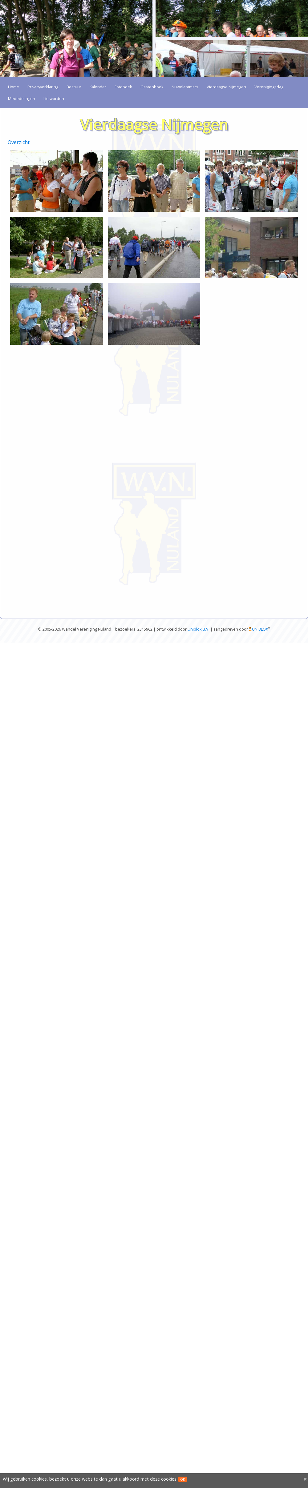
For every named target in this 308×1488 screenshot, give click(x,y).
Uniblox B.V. (198, 629)
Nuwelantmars (185, 87)
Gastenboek (152, 87)
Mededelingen (21, 98)
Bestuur (74, 87)
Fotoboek (123, 87)
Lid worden (53, 98)
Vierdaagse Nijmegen (226, 87)
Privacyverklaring (42, 87)
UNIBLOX (260, 629)
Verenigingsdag (268, 87)
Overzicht (19, 142)
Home (13, 87)
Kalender (98, 87)
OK (182, 1479)
